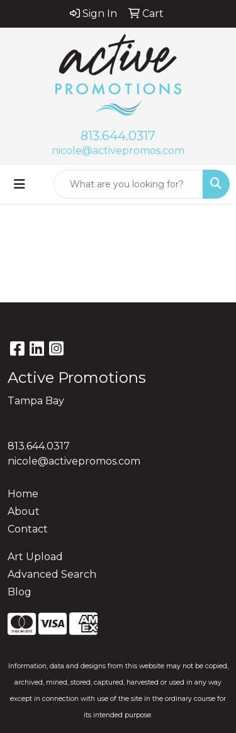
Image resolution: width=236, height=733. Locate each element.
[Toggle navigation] (19, 184)
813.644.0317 (118, 135)
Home (23, 494)
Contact (28, 529)
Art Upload (35, 557)
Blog (19, 592)
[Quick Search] (128, 184)
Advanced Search (52, 574)
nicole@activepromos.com (118, 151)
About (24, 511)
